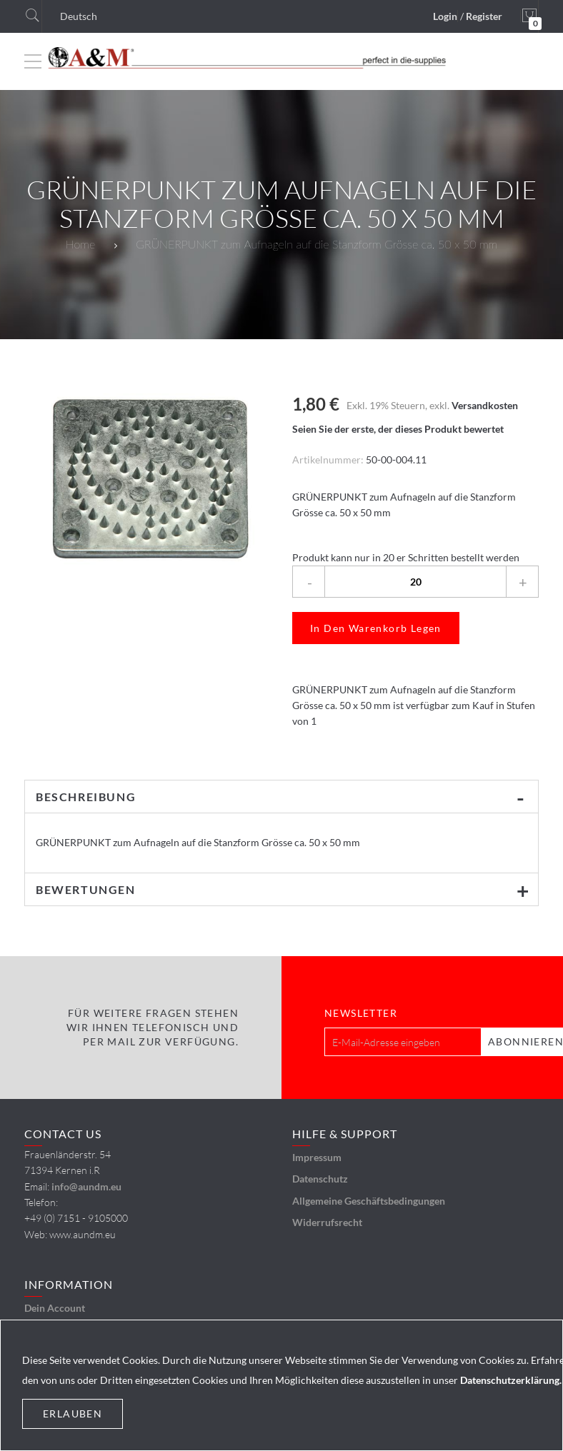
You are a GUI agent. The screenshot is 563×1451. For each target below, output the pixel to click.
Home (80, 244)
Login (445, 16)
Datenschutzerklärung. (511, 1380)
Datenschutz (320, 1179)
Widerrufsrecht (327, 1222)
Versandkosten (485, 405)
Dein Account (54, 1308)
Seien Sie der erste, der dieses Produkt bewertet (398, 429)
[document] (281, 1385)
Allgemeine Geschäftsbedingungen (368, 1201)
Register (484, 16)
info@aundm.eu (86, 1186)
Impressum (317, 1157)
